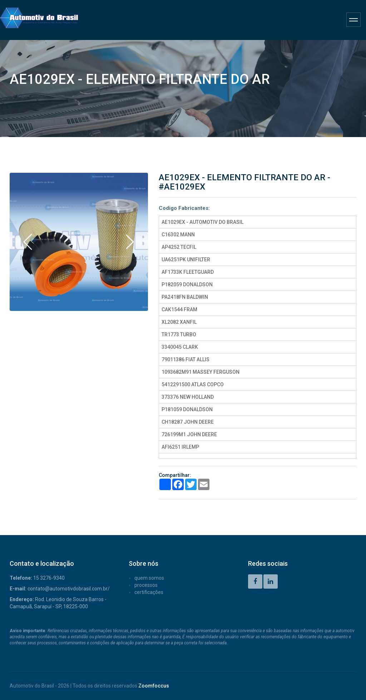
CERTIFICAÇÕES (148, 592)
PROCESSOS (146, 585)
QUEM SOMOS (149, 578)
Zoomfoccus (153, 686)
